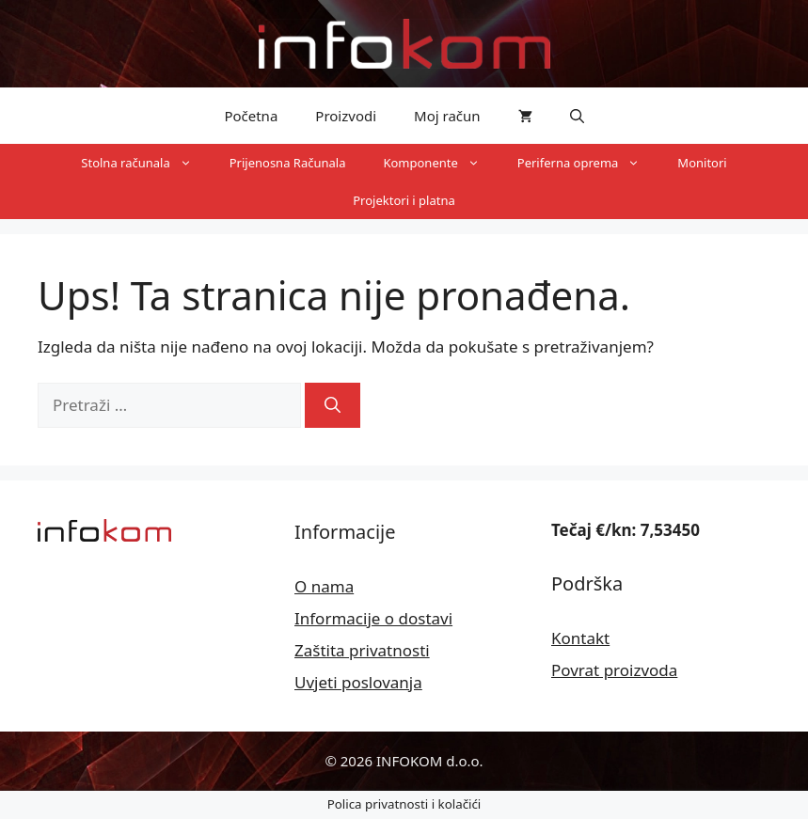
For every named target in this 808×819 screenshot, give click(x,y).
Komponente (440, 162)
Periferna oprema (588, 162)
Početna (250, 115)
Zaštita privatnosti (362, 650)
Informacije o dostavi (373, 618)
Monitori (701, 162)
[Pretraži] (332, 405)
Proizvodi (345, 115)
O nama (324, 586)
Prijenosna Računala (288, 162)
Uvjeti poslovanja (358, 682)
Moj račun (447, 115)
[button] (577, 115)
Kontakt (580, 638)
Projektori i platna (404, 200)
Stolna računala (145, 162)
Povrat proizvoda (614, 670)
